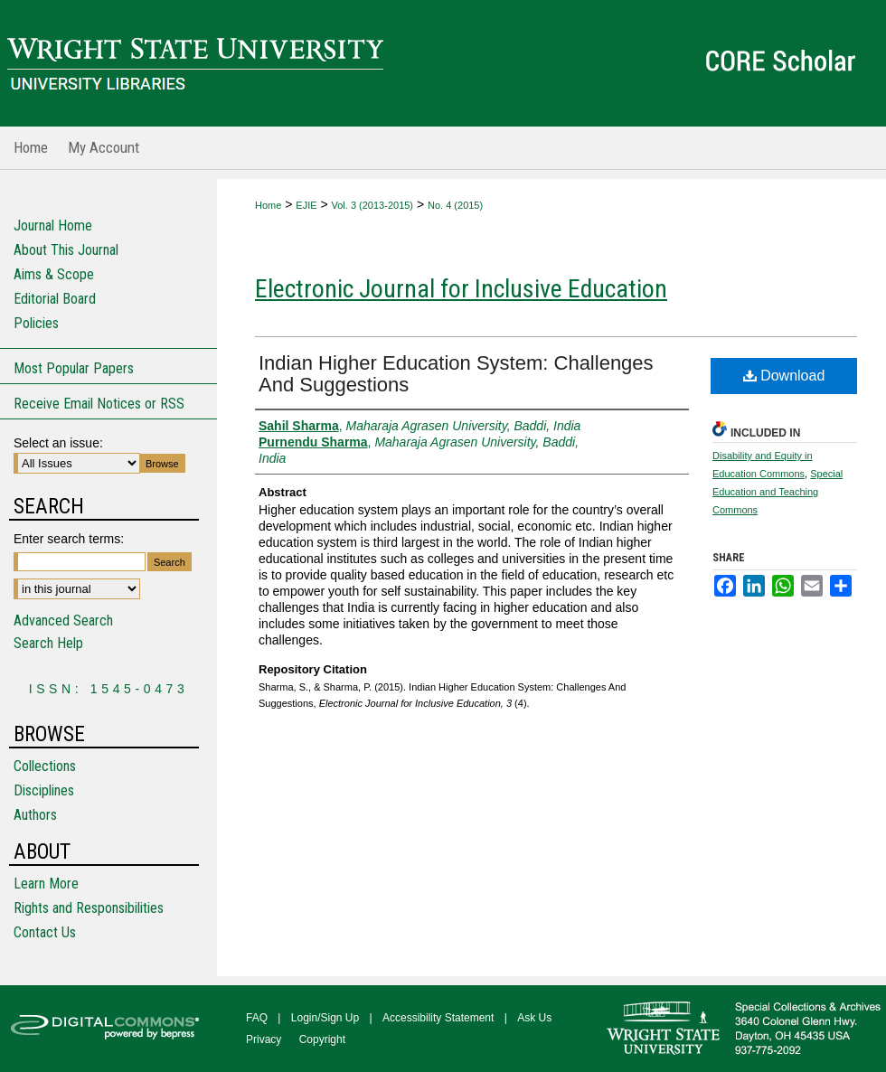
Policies (36, 323)
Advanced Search (63, 620)
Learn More (46, 883)
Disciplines (44, 790)
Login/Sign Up (325, 1017)
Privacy (263, 1039)
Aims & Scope (54, 274)
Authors (35, 814)
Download (784, 375)
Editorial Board (55, 298)
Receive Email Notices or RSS (99, 403)
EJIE (306, 205)
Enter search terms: (69, 538)
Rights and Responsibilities (89, 908)
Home (268, 205)
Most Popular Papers (74, 368)
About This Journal (66, 250)
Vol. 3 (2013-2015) (373, 205)
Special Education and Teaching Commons (777, 491)
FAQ (257, 1017)
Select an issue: (58, 443)
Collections (45, 766)
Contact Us (45, 932)
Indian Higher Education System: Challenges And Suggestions (456, 374)
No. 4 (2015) (455, 205)
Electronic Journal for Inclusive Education (461, 289)
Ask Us (534, 1017)
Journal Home (53, 225)
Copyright (322, 1039)
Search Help (48, 643)
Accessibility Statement (438, 1017)
